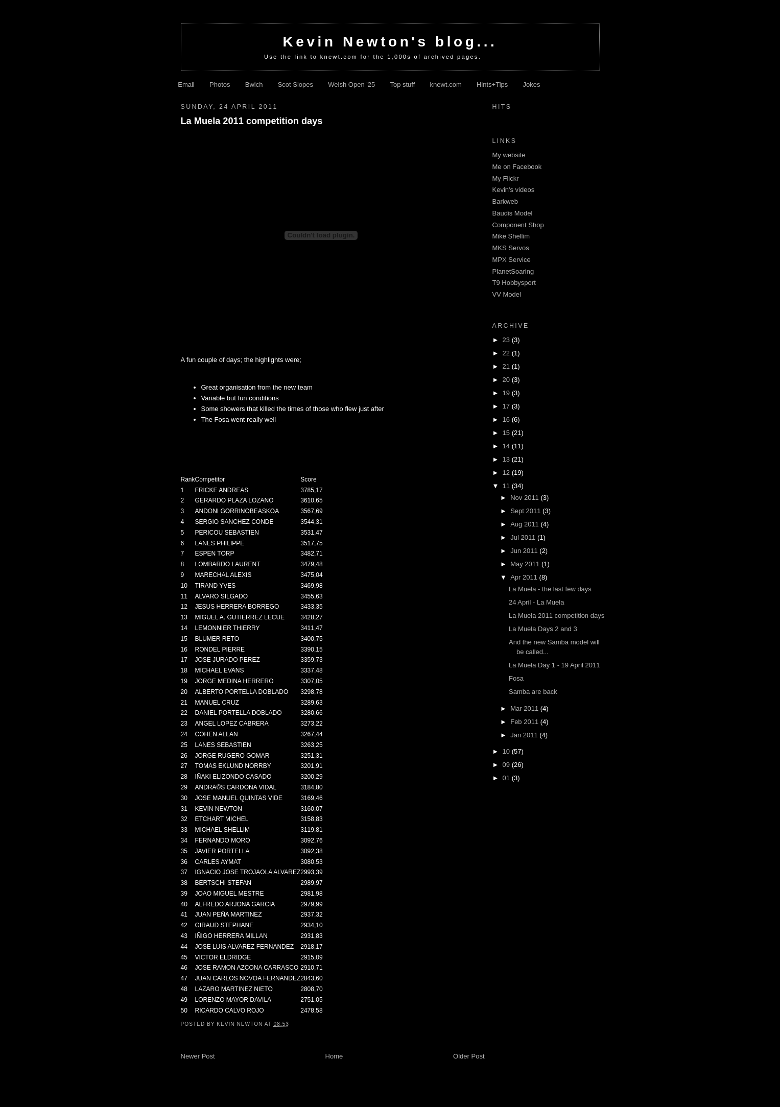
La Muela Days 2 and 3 (543, 629)
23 (507, 340)
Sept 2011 (526, 511)
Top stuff (402, 84)
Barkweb (505, 201)
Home (334, 1056)
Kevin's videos (513, 190)
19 (507, 393)
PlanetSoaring (513, 271)
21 (507, 366)
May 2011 (525, 564)
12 (507, 472)
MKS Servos (510, 248)
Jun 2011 (524, 551)
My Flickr (505, 178)
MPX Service (511, 259)
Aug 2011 (525, 524)
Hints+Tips (492, 84)
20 (507, 379)
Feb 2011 (525, 722)
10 (507, 751)
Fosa (516, 678)
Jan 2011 (524, 735)
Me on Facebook (517, 167)
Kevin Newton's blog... (390, 42)
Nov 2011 (525, 497)
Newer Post (198, 1056)
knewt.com (446, 84)
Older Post (468, 1056)
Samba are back (533, 691)
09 (507, 764)
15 (507, 433)
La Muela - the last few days (550, 589)
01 (507, 778)
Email (186, 84)
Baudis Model (512, 213)
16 (507, 419)
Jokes (531, 84)
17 (507, 406)
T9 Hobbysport (514, 282)
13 (507, 459)
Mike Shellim (511, 236)
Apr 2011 (524, 577)
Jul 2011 (523, 537)
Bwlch (254, 84)
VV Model (506, 294)
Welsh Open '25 (351, 84)
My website (509, 155)
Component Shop (518, 225)
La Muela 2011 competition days (252, 121)
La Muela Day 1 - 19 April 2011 (554, 665)
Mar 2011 (525, 708)
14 (507, 446)
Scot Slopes (295, 84)
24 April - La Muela (536, 602)
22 (507, 353)
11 (507, 486)
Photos (219, 84)
